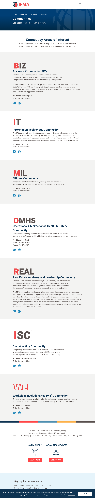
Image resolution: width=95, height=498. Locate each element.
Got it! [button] (85, 493)
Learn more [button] (71, 495)
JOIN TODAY (56, 460)
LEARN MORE (34, 460)
